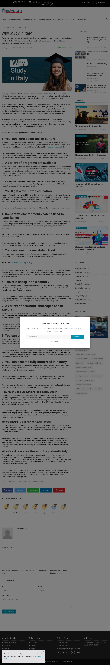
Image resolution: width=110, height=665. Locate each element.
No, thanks (55, 342)
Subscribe (77, 337)
